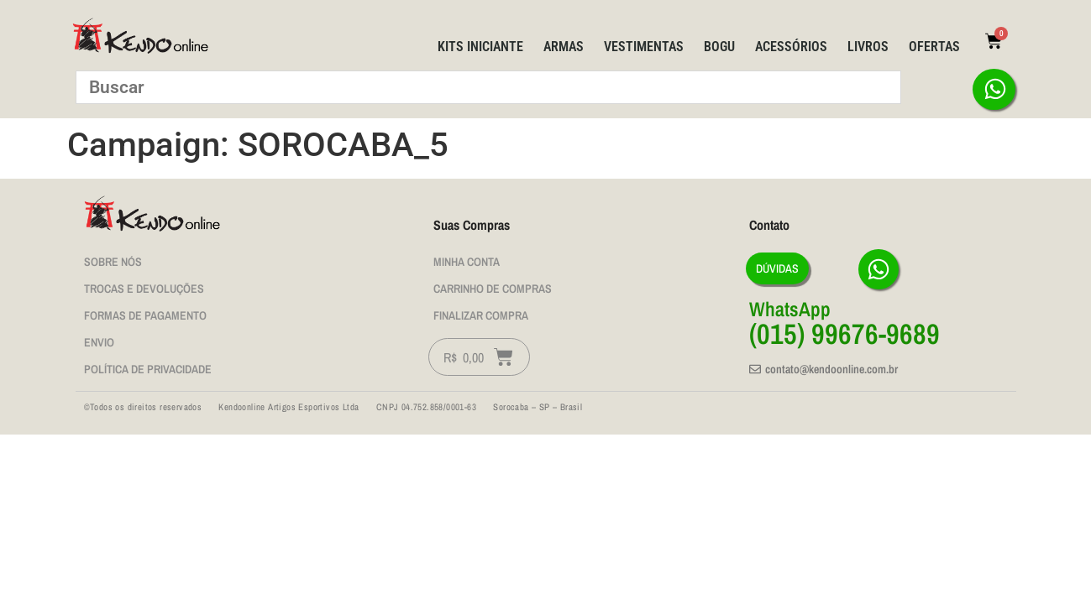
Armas (563, 47)
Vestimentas (644, 47)
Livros (868, 47)
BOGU (719, 47)
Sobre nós (113, 261)
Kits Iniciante (480, 47)
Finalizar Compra (480, 315)
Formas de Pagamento (145, 315)
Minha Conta (466, 261)
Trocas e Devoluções (144, 288)
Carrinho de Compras (492, 288)
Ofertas (934, 47)
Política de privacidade (148, 369)
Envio (99, 342)
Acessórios (791, 47)
